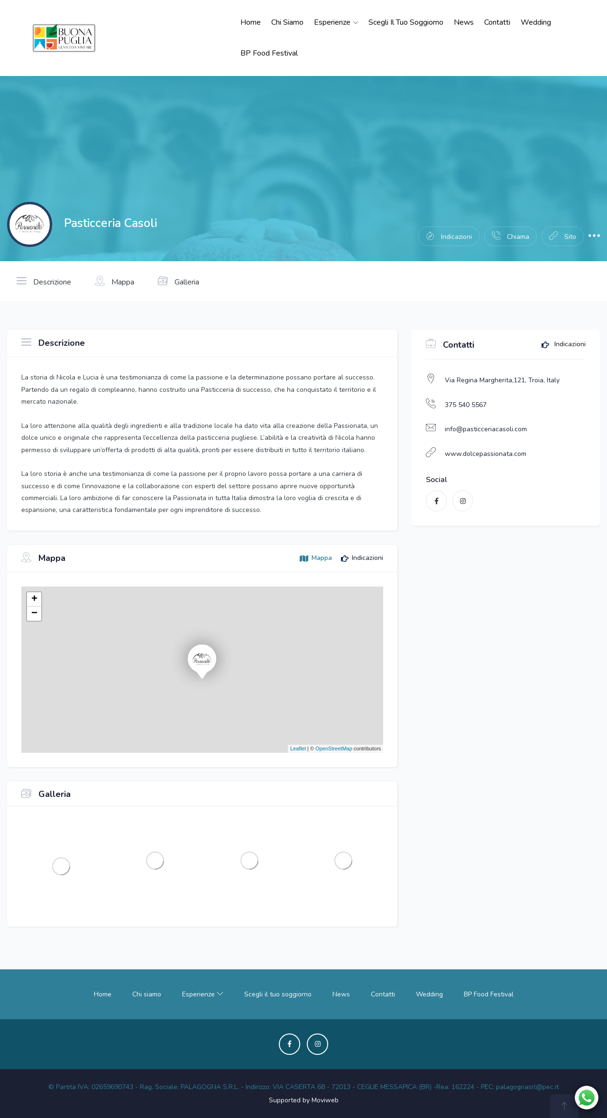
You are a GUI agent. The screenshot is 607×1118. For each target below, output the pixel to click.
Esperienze (336, 22)
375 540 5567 (466, 404)
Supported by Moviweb (304, 1100)
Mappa (114, 281)
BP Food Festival (269, 53)
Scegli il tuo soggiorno (405, 22)
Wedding (536, 22)
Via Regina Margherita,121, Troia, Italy (502, 380)
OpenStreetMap (333, 748)
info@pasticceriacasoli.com (486, 429)
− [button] (34, 613)
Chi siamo (287, 22)
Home (250, 22)
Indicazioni (564, 345)
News (464, 22)
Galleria (178, 281)
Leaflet (298, 748)
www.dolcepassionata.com (485, 453)
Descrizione (44, 281)
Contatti (497, 22)
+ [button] (34, 599)
